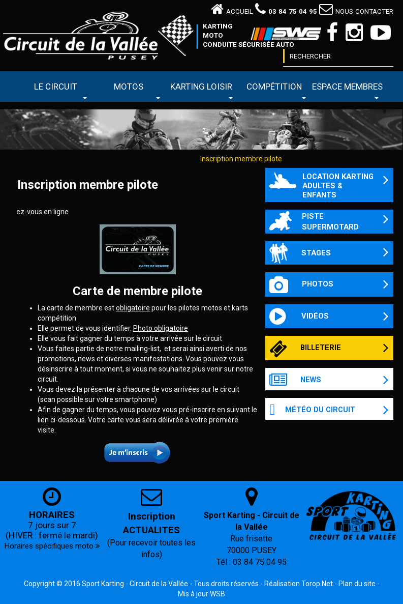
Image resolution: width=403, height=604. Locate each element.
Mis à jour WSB (201, 594)
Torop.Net (317, 584)
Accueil (232, 11)
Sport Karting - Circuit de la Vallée (135, 584)
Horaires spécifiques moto (52, 546)
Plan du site (357, 584)
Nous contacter (356, 11)
